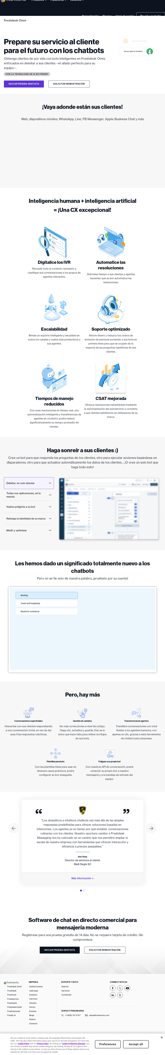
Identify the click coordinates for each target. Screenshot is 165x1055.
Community (66, 1005)
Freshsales (12, 1013)
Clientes (32, 1013)
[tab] (81, 901)
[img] (82, 159)
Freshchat (11, 1005)
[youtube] (127, 999)
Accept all (136, 1044)
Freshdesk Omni (15, 20)
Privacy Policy (43, 1044)
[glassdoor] (120, 1005)
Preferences (107, 1044)
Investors (33, 1005)
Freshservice (13, 1009)
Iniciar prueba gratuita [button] (24, 84)
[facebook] (113, 998)
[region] (82, 1044)
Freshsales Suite (14, 1017)
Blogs (31, 1026)
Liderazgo (33, 1001)
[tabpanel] (83, 852)
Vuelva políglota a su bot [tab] (28, 517)
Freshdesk (11, 1001)
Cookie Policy (23, 1044)
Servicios (65, 1001)
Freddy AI (11, 1026)
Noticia (32, 1030)
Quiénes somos (36, 997)
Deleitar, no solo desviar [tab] (28, 493)
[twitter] (120, 999)
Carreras (33, 1009)
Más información (81, 888)
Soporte (64, 997)
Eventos (32, 1021)
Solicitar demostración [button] (69, 84)
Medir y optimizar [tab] (28, 541)
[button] (14, 839)
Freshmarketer (13, 1021)
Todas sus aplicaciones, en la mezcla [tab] (28, 505)
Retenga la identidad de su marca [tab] (28, 529)
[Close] (162, 1037)
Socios (32, 1017)
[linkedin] (113, 1005)
